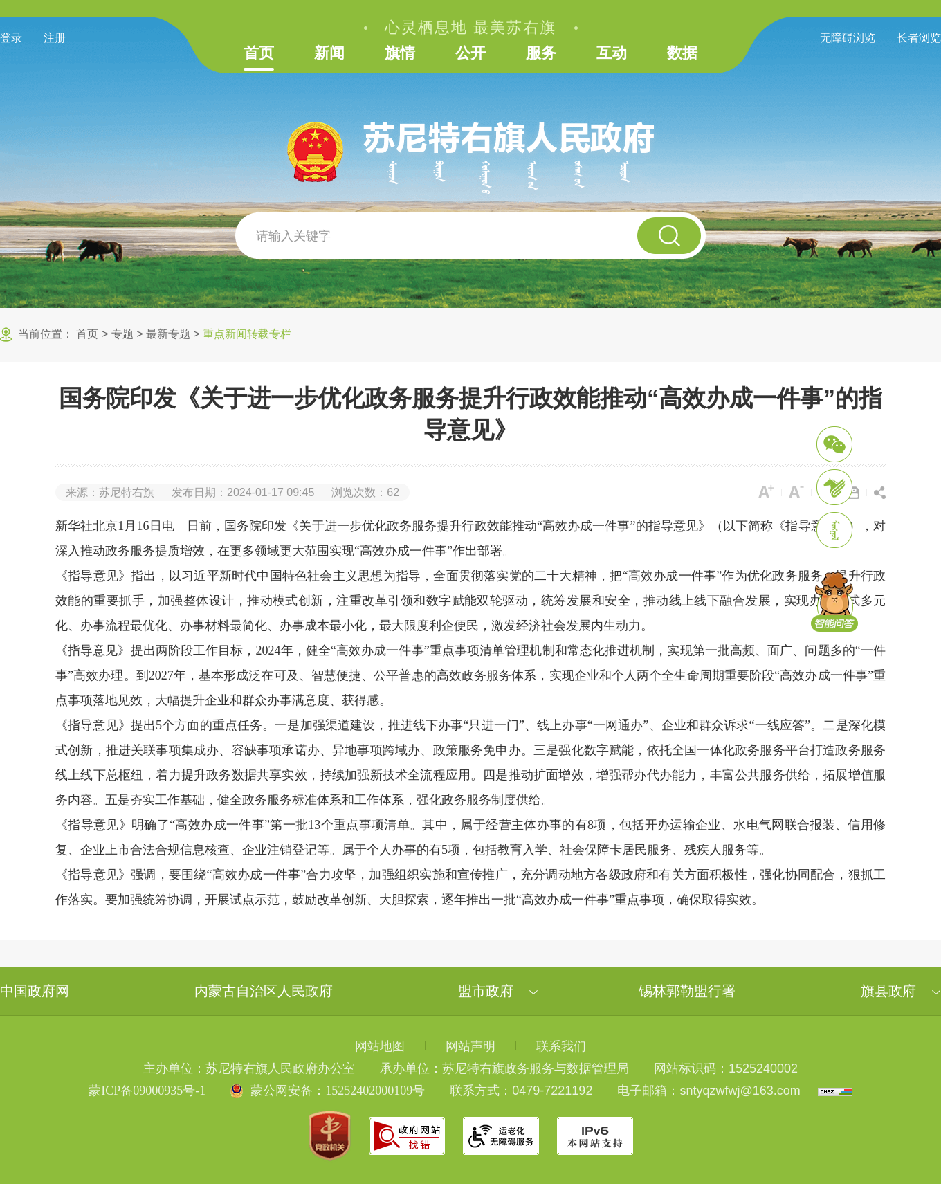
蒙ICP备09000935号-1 (147, 1091)
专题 (122, 334)
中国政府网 (34, 991)
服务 (541, 53)
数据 (682, 53)
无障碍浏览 (847, 38)
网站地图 (380, 1046)
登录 (11, 38)
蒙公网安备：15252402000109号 (337, 1091)
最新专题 (168, 334)
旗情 (400, 53)
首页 (259, 53)
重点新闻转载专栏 (247, 334)
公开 (470, 53)
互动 (611, 53)
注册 (55, 38)
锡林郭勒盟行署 (687, 991)
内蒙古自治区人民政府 (263, 991)
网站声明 (470, 1046)
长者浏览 (919, 38)
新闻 (329, 53)
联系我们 (561, 1046)
